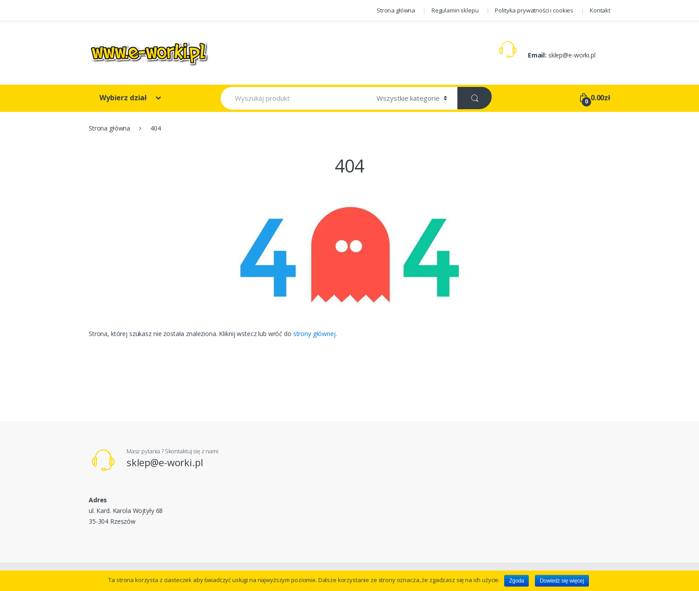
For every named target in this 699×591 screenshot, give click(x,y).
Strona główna (396, 10)
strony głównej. (315, 333)
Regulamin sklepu (455, 10)
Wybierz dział (123, 98)
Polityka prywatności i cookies (534, 10)
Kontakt (600, 10)
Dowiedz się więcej (562, 581)
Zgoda (516, 581)
